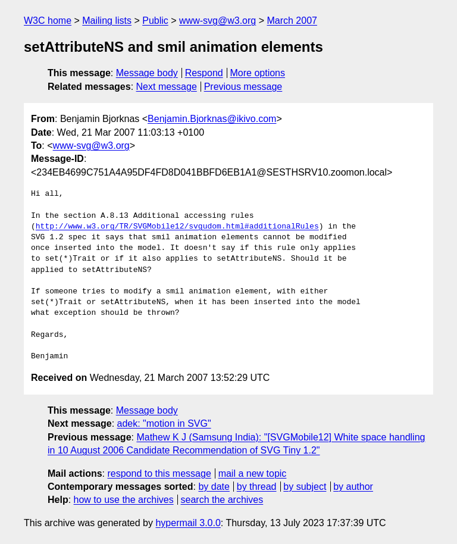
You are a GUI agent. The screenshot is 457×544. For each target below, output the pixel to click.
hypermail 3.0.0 (187, 523)
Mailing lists (107, 20)
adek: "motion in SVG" (164, 423)
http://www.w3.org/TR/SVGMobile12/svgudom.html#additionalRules (177, 226)
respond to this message (159, 473)
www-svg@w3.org (217, 20)
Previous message (243, 87)
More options (258, 73)
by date (213, 487)
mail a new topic (252, 473)
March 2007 (292, 20)
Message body (147, 73)
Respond (204, 73)
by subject (304, 487)
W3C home (47, 20)
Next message (166, 87)
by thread (257, 487)
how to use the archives (124, 500)
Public (155, 20)
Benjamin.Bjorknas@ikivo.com (212, 119)
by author (353, 487)
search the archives (222, 500)
